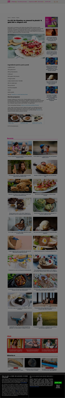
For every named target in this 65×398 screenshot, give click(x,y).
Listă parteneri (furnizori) (34, 386)
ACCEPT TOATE (58, 382)
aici (16, 390)
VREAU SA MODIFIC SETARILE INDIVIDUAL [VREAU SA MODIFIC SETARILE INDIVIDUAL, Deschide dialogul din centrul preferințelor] (58, 386)
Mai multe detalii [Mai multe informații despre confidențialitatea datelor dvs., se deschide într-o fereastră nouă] (24, 382)
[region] (32, 386)
